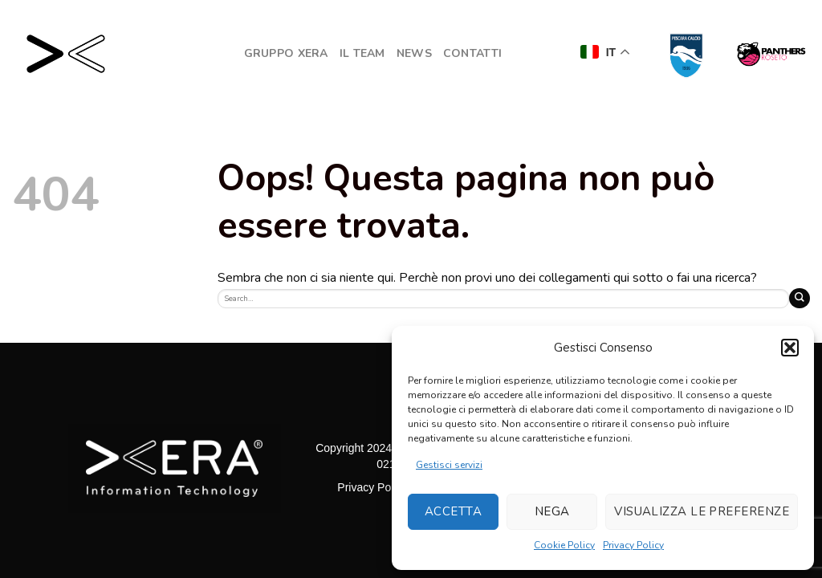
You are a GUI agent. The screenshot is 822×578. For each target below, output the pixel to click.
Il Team (362, 53)
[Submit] (799, 298)
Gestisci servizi (449, 464)
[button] (790, 348)
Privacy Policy (633, 545)
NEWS (414, 53)
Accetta (453, 511)
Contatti (472, 53)
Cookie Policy (564, 545)
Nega (552, 511)
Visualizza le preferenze (701, 511)
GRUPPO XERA (286, 53)
